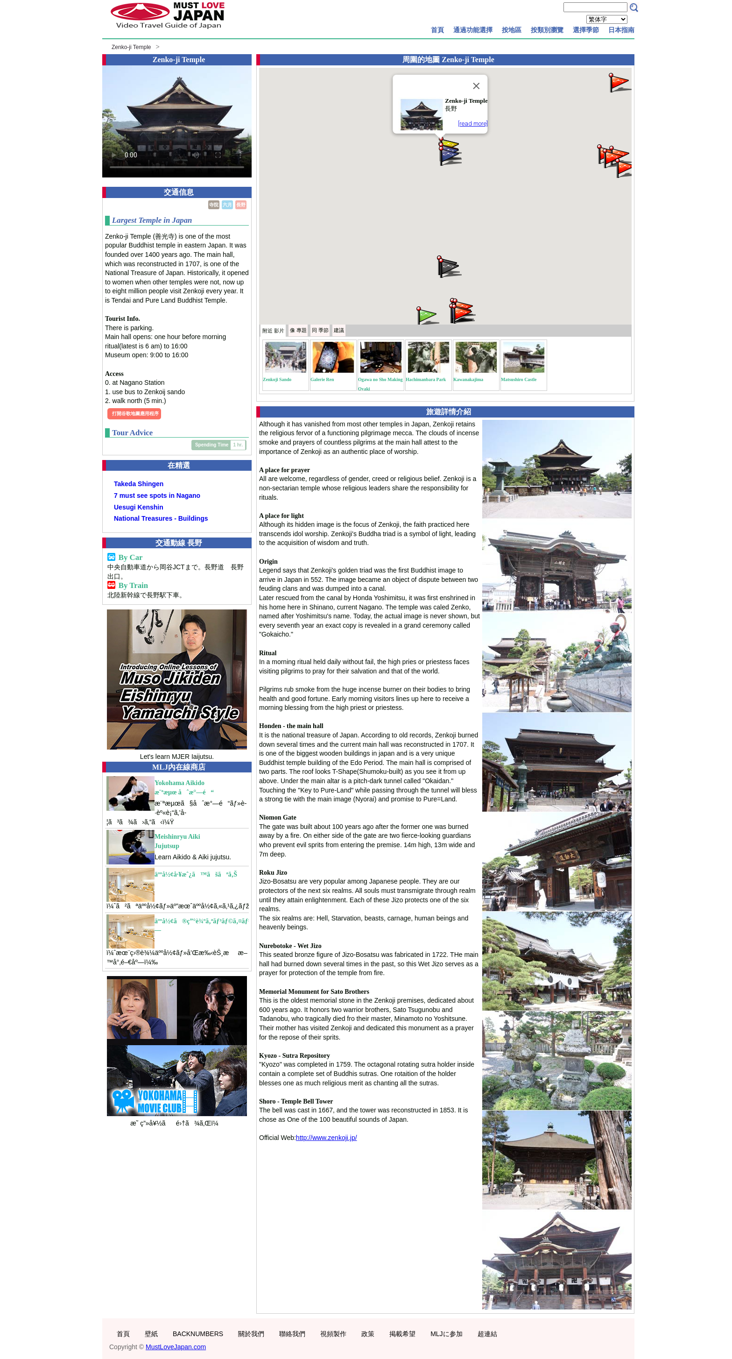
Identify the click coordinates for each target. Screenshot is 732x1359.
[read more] (473, 123)
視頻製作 (333, 1334)
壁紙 (151, 1334)
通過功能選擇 (473, 30)
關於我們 (251, 1334)
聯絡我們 (292, 1334)
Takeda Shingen (138, 484)
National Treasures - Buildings (161, 518)
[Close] (476, 86)
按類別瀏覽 (547, 30)
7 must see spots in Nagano (157, 495)
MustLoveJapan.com (176, 1347)
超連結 (487, 1334)
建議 (339, 330)
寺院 (213, 204)
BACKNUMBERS (198, 1334)
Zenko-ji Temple (131, 47)
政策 (367, 1334)
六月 (227, 204)
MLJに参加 (446, 1334)
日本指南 (621, 30)
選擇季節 (586, 30)
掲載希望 (402, 1334)
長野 (241, 204)
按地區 (511, 30)
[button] (427, 315)
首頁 (437, 30)
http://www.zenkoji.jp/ (326, 1137)
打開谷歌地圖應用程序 (135, 413)
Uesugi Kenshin (138, 507)
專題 (298, 330)
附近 (273, 330)
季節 (320, 330)
